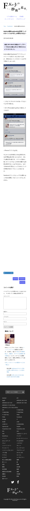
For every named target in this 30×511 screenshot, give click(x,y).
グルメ (4, 445)
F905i (18, 417)
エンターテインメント (22, 441)
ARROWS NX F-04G (22, 403)
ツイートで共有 (8, 273)
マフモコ (4, 457)
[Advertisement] (15, 224)
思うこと (4, 464)
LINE (18, 424)
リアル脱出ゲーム (12, 16)
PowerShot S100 (6, 431)
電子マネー (5, 481)
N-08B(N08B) (20, 426)
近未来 (4, 479)
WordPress (5, 438)
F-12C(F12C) (5, 417)
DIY (3, 412)
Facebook (9, 26)
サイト (5, 324)
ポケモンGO (20, 455)
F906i (3, 419)
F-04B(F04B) (20, 412)
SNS (3, 436)
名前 (5, 314)
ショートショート (6, 448)
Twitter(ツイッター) (22, 436)
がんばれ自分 (20, 443)
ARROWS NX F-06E (22, 405)
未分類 (18, 469)
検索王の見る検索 (6, 474)
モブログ (4, 460)
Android (15, 278)
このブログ (19, 445)
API (17, 400)
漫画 (18, 474)
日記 (3, 467)
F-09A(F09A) (20, 415)
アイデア (19, 438)
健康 (18, 462)
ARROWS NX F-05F (7, 405)
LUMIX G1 (5, 426)
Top (5, 26)
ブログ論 (4, 455)
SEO (18, 433)
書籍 (3, 469)
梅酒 (18, 471)
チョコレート (5, 450)
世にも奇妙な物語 (6, 462)
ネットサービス (9, 19)
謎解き (4, 476)
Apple (3, 403)
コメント (7, 296)
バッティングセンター (8, 452)
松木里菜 (4, 471)
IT (17, 422)
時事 (18, 467)
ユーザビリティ (21, 460)
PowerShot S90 (21, 431)
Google (4, 422)
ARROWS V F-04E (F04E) (8, 407)
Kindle (3, 424)
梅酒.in (11, 356)
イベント (4, 441)
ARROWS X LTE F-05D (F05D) (10, 410)
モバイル (22, 282)
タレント (19, 448)
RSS (3, 433)
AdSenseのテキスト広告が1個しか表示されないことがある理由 (15, 372)
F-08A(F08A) (5, 415)
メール (6, 319)
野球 (18, 479)
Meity (17, 354)
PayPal (18, 429)
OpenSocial (5, 429)
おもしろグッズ (6, 443)
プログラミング (20, 19)
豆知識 (21, 16)
